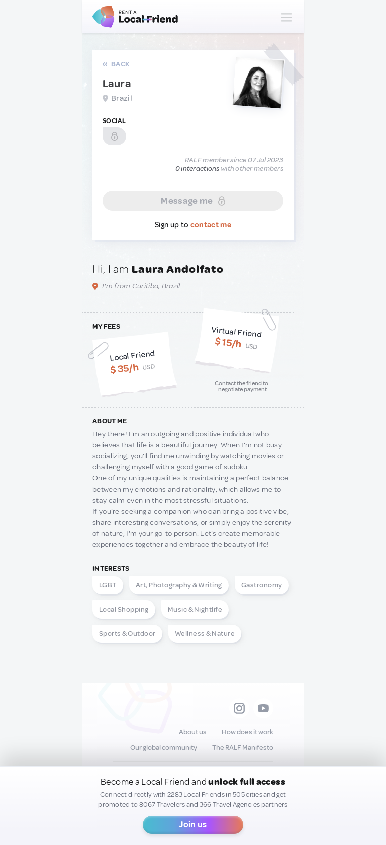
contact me (210, 225)
